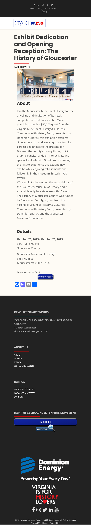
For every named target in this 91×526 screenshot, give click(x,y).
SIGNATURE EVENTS (24, 365)
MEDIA (17, 362)
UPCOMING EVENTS (24, 389)
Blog (40, 8)
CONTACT (19, 358)
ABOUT (17, 354)
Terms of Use (36, 523)
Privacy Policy (48, 523)
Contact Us (50, 8)
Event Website (45, 276)
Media (32, 8)
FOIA (58, 523)
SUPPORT (19, 396)
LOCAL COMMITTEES (24, 393)
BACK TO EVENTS (22, 67)
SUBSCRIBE (45, 421)
